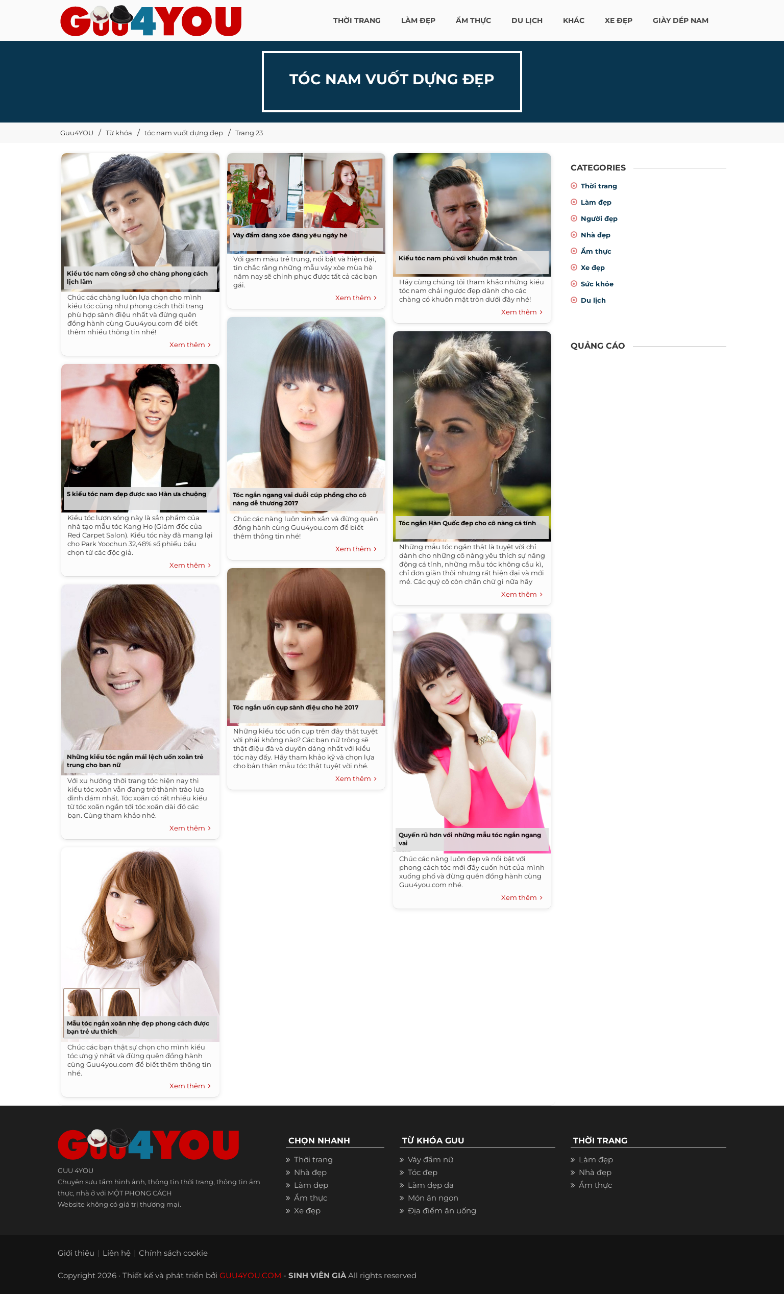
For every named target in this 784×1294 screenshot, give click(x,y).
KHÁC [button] (573, 20)
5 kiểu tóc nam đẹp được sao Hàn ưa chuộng (136, 494)
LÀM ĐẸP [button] (418, 20)
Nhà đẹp (595, 235)
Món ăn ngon (433, 1198)
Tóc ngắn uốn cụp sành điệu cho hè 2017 (295, 707)
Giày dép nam (680, 20)
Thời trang (599, 186)
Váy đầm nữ (430, 1159)
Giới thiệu (76, 1253)
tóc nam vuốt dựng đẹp (183, 133)
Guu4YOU (76, 133)
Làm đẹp (596, 202)
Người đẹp (599, 218)
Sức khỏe (597, 284)
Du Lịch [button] (527, 20)
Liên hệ (117, 1253)
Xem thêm (190, 345)
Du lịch (593, 300)
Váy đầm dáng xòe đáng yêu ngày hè (290, 235)
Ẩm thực (596, 251)
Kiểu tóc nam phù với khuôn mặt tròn (458, 258)
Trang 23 (249, 133)
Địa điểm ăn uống (442, 1210)
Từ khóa (119, 133)
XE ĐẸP (618, 20)
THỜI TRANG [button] (357, 20)
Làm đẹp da (431, 1185)
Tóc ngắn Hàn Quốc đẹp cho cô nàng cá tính (467, 523)
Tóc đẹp (422, 1172)
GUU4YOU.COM (250, 1275)
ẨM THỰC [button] (473, 20)
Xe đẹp (593, 267)
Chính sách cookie (173, 1253)
